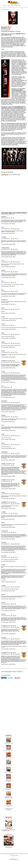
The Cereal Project (17, 5)
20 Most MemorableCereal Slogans (9, 828)
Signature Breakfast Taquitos (8, 806)
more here (6, 44)
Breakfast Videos (8, 834)
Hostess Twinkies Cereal (8, 750)
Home (1, 853)
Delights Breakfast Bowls (8, 743)
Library (9, 5)
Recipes (4, 5)
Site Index (25, 853)
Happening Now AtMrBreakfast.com (8, 817)
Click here (7, 830)
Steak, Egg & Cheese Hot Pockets (8, 789)
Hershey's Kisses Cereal (8, 772)
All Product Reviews (5, 9)
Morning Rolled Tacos (8, 757)
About (4, 853)
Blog (12, 5)
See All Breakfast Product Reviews (12, 671)
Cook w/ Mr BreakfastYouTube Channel (8, 847)
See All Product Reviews (8, 809)
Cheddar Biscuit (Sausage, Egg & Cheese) (9, 780)
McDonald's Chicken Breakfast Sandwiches (8, 797)
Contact (7, 853)
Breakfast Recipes (12, 853)
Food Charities (12, 855)
